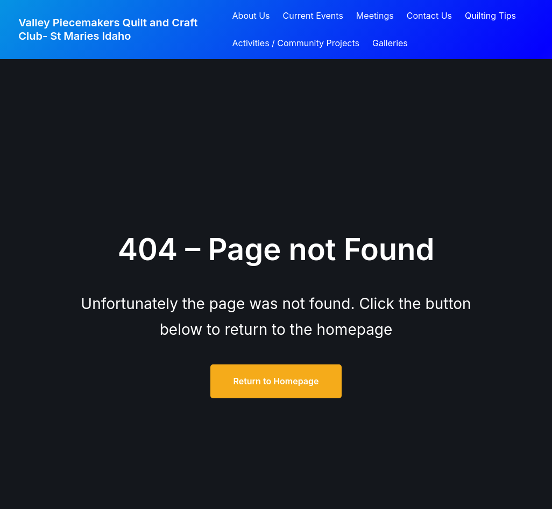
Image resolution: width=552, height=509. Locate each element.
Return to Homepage (276, 381)
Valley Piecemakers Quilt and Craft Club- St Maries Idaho (107, 29)
